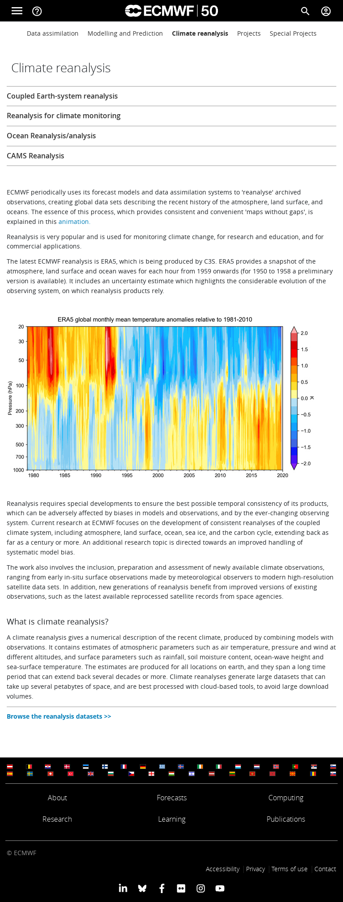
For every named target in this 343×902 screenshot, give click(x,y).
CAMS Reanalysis (35, 156)
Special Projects (293, 33)
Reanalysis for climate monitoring (64, 115)
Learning (171, 819)
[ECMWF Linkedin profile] (123, 887)
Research (57, 819)
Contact (325, 869)
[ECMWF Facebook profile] (162, 887)
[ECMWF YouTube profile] (220, 887)
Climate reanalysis (200, 33)
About (57, 798)
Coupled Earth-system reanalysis (62, 96)
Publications (286, 819)
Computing (285, 798)
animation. (75, 221)
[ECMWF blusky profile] (142, 887)
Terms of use (290, 869)
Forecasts (172, 798)
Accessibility (222, 869)
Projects (249, 33)
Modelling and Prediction (125, 33)
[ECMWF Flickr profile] (181, 887)
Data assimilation (53, 33)
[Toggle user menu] (326, 10)
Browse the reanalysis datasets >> (59, 716)
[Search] (305, 10)
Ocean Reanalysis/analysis (51, 136)
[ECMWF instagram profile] (200, 887)
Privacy (255, 869)
